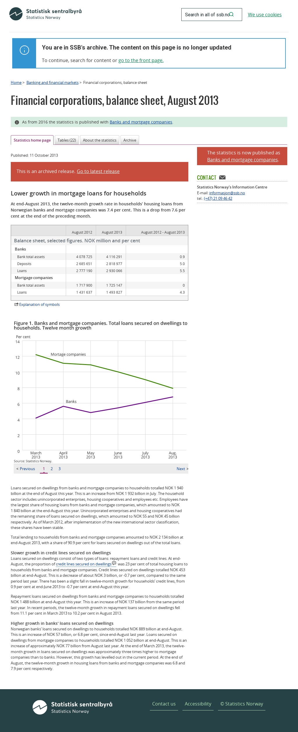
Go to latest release (98, 171)
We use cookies (265, 14)
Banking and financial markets (52, 82)
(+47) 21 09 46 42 (218, 198)
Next (183, 468)
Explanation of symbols (39, 304)
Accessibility (198, 704)
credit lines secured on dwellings (83, 564)
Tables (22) (67, 140)
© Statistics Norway (241, 704)
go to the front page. (141, 60)
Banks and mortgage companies (141, 122)
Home (16, 82)
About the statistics (99, 140)
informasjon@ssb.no (227, 192)
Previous (25, 468)
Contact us (164, 704)
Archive (129, 140)
